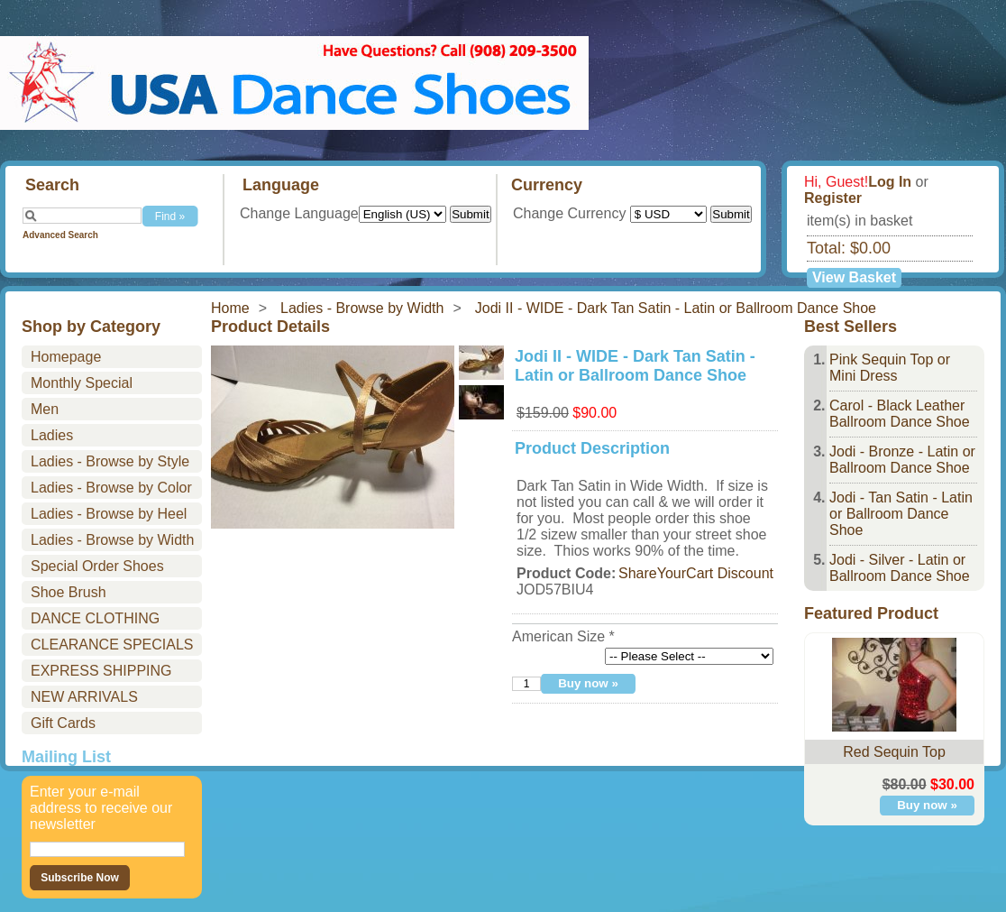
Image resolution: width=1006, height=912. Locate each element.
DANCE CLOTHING (95, 618)
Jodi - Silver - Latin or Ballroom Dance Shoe (899, 568)
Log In (889, 181)
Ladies (52, 435)
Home (230, 308)
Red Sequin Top (894, 752)
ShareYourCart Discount (695, 573)
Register (833, 198)
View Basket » (854, 279)
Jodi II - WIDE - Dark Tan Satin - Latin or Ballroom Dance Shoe (675, 308)
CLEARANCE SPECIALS (112, 644)
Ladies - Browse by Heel (109, 513)
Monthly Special (82, 383)
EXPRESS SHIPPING (101, 670)
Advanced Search (60, 235)
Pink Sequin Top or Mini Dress (889, 367)
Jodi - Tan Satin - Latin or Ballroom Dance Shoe (901, 514)
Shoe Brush (68, 592)
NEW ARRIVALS (84, 697)
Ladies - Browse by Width (362, 308)
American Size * (563, 636)
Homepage (66, 356)
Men (45, 409)
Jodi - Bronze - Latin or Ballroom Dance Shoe (902, 459)
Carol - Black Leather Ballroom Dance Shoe (899, 413)
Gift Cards (63, 723)
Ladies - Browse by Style (110, 461)
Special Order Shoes (97, 566)
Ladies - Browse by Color (111, 487)
